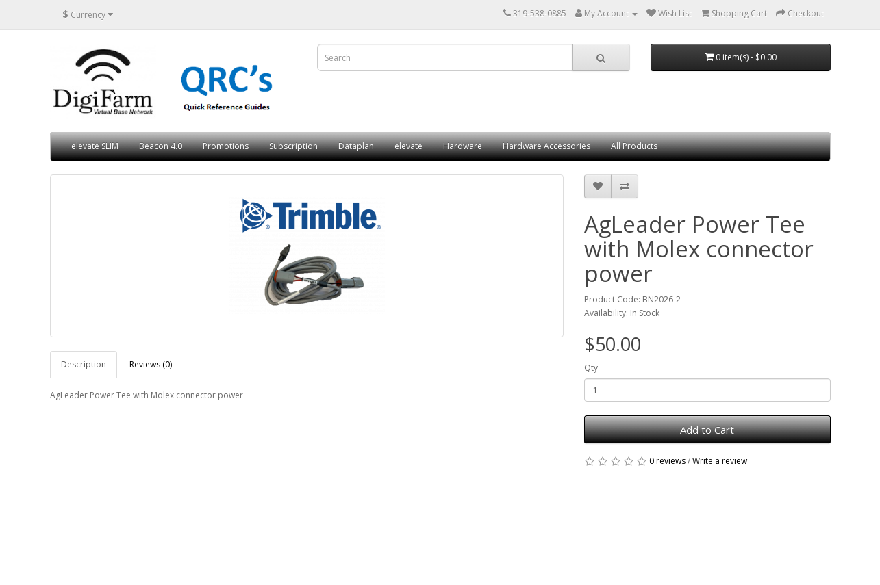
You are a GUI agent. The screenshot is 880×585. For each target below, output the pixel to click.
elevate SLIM (94, 146)
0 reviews (667, 461)
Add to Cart (707, 430)
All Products (634, 146)
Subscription (293, 146)
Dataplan (356, 146)
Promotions (226, 146)
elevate (408, 146)
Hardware (462, 146)
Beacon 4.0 (160, 146)
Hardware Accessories (546, 146)
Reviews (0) (150, 364)
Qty (591, 368)
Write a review (719, 461)
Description (83, 364)
